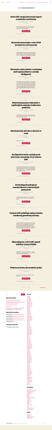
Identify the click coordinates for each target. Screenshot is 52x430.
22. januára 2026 (31, 162)
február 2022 (29, 360)
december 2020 (29, 376)
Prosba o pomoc (8, 311)
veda (29, 94)
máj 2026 (28, 301)
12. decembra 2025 (31, 275)
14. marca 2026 (31, 47)
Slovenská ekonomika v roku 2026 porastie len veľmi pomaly (26, 43)
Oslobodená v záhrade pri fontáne (11, 309)
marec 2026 (29, 303)
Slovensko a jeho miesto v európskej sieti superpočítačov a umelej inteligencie (26, 72)
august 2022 (29, 353)
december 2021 (29, 362)
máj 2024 (28, 329)
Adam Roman (29, 394)
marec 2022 (29, 359)
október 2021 (29, 364)
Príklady (28, 407)
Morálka (28, 401)
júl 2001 (28, 387)
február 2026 (29, 304)
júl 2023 (28, 340)
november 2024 (29, 322)
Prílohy (28, 408)
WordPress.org (29, 422)
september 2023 (30, 338)
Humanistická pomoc (30, 396)
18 (28, 292)
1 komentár (26, 111)
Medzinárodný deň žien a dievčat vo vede (26, 132)
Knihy (28, 400)
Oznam (14, 326)
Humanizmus (29, 397)
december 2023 (29, 334)
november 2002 (29, 385)
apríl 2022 (28, 357)
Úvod (28, 410)
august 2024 (29, 325)
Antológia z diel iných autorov (32, 395)
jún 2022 (28, 355)
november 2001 (29, 386)
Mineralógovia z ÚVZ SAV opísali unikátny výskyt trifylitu (26, 245)
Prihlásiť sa (29, 419)
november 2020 (29, 377)
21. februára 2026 (31, 110)
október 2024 (29, 323)
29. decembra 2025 (31, 220)
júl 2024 (28, 326)
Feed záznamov (29, 420)
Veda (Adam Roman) (30, 412)
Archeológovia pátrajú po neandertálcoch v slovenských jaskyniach (26, 187)
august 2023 (29, 339)
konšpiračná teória (19, 176)
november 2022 (29, 349)
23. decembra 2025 (31, 249)
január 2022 (29, 361)
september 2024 (30, 324)
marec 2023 (29, 345)
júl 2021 (28, 368)
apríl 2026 (28, 302)
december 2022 (29, 348)
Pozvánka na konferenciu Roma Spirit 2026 (13, 305)
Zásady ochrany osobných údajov (42, 2)
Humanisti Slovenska (22, 2)
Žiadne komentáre (26, 23)
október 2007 (29, 383)
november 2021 (29, 363)
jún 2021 (28, 369)
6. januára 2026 (31, 192)
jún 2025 (28, 314)
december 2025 (29, 307)
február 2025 (29, 318)
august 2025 (29, 311)
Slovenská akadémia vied (20, 94)
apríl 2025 (28, 316)
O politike (28, 403)
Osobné (28, 404)
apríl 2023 (28, 344)
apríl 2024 (28, 330)
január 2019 (29, 379)
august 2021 (29, 367)
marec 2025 (29, 317)
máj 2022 (28, 356)
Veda (26, 14)
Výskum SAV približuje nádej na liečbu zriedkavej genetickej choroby (26, 215)
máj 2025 (28, 315)
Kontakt (26, 2)
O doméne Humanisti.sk (31, 2)
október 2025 (29, 309)
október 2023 (29, 337)
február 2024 (29, 332)
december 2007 (29, 382)
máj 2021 (28, 370)
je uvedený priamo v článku (24, 47)
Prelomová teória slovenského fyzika (26, 271)
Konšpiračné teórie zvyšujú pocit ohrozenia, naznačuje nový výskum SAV (26, 157)
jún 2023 (28, 341)
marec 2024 (29, 331)
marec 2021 (29, 372)
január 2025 (29, 319)
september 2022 (30, 352)
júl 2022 (28, 354)
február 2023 (29, 346)
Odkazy (36, 2)
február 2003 (29, 384)
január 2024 (29, 333)
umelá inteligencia (26, 94)
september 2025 (30, 310)
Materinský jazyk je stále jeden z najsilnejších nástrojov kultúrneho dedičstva (26, 105)
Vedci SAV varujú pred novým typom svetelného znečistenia (26, 18)
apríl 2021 (28, 371)
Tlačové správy (29, 409)
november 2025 (29, 308)
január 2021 (29, 375)
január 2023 (29, 347)
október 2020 (29, 378)
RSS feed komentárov (30, 421)
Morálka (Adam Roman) (31, 402)
